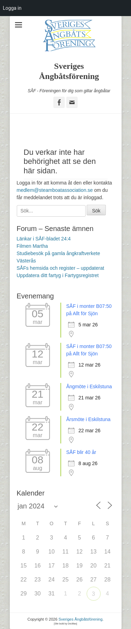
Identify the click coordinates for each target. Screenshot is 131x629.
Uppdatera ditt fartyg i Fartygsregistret (58, 275)
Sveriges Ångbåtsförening (80, 619)
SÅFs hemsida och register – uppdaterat (60, 268)
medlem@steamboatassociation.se (55, 190)
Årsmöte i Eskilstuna (88, 419)
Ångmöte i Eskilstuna (89, 386)
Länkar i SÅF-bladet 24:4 (44, 238)
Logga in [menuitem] (12, 8)
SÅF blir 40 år (81, 452)
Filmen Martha (32, 246)
